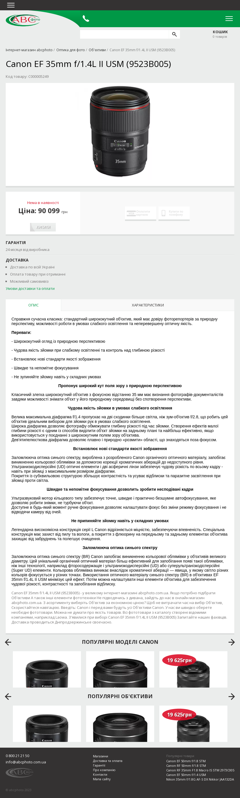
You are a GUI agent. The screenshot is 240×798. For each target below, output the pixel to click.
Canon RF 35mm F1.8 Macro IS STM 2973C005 (200, 770)
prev (8, 642)
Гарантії (99, 765)
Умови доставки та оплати (30, 288)
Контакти (100, 774)
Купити (43, 227)
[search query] (124, 34)
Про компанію (104, 770)
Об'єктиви (97, 49)
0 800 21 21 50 (17, 755)
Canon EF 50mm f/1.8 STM (186, 761)
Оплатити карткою (138, 213)
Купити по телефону (172, 213)
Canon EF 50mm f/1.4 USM (186, 775)
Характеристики (148, 305)
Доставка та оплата (107, 761)
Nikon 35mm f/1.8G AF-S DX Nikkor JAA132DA (200, 779)
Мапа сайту (102, 779)
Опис (33, 305)
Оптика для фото (70, 49)
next (232, 642)
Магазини (100, 756)
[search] (174, 34)
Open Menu (229, 18)
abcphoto (23, 20)
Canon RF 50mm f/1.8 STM (186, 765)
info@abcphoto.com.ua (26, 762)
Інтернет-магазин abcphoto (29, 49)
